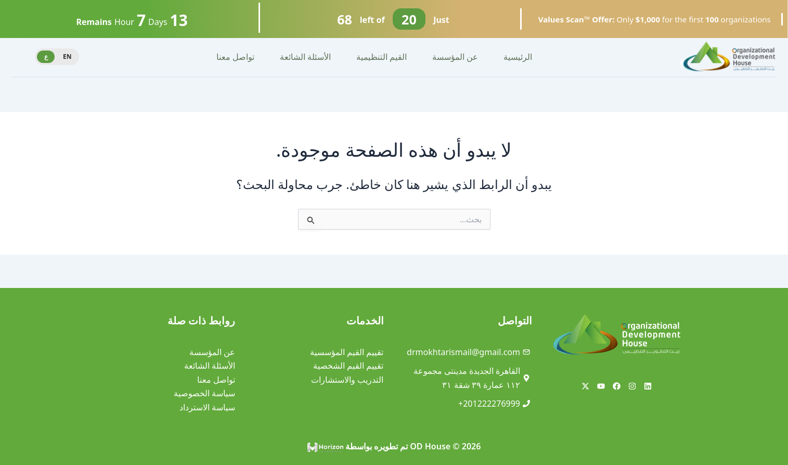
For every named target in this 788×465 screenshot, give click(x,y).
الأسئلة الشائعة (305, 56)
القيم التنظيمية (381, 56)
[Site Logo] (729, 56)
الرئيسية (517, 56)
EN (67, 56)
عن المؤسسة (455, 56)
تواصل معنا (235, 56)
